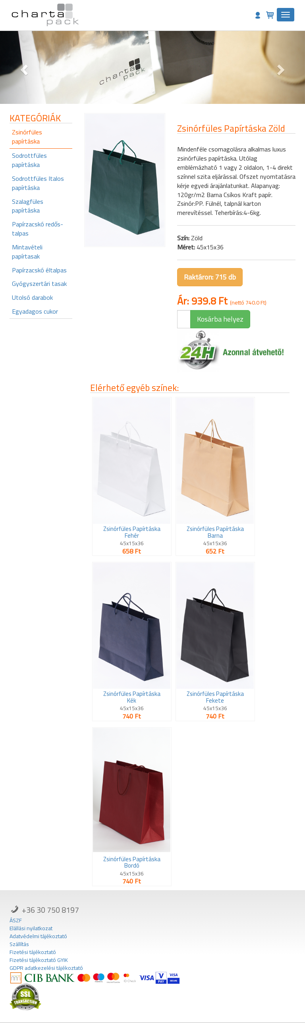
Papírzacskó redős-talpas (37, 228)
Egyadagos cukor (35, 311)
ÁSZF (16, 920)
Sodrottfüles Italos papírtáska (38, 182)
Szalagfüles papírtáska (27, 205)
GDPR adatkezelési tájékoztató (46, 968)
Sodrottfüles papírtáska (29, 159)
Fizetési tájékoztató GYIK (39, 960)
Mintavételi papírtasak (27, 251)
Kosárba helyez (220, 319)
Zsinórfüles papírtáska (27, 136)
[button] (23, 67)
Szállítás (19, 944)
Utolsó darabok (32, 297)
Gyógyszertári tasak (39, 283)
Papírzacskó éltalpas (39, 270)
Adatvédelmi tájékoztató (38, 936)
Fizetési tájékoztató (33, 952)
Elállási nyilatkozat (31, 928)
